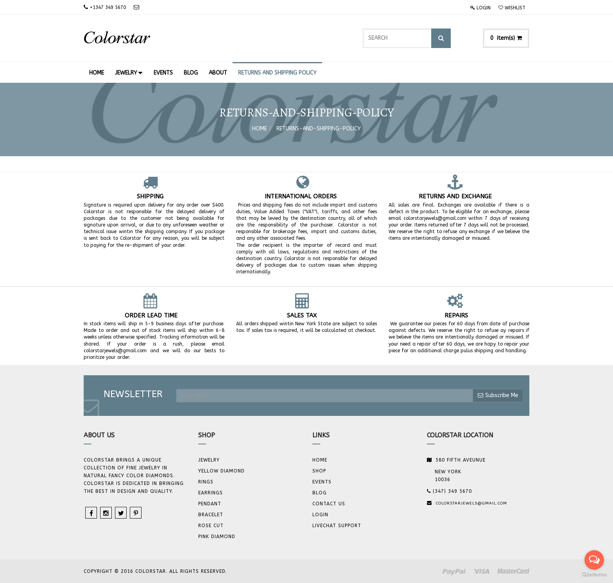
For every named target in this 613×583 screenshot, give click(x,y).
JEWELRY (209, 460)
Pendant (209, 503)
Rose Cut (211, 525)
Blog (319, 493)
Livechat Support (336, 525)
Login (480, 8)
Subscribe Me (498, 395)
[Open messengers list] (594, 560)
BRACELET (210, 514)
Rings (205, 482)
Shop (319, 471)
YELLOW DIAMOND (221, 471)
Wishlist (511, 8)
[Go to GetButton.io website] (594, 575)
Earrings (210, 493)
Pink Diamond (216, 536)
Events (322, 482)
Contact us (328, 503)
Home (259, 128)
